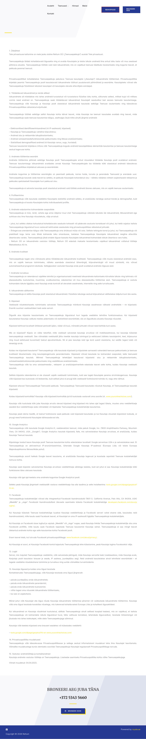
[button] (131, 9)
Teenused (62, 6)
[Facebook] (7, 730)
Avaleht (50, 6)
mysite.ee (135, 729)
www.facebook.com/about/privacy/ (82, 537)
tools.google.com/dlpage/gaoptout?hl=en (29, 633)
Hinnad (75, 6)
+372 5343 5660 (73, 697)
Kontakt (50, 14)
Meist (84, 6)
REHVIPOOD (110, 10)
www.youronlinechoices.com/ (119, 396)
